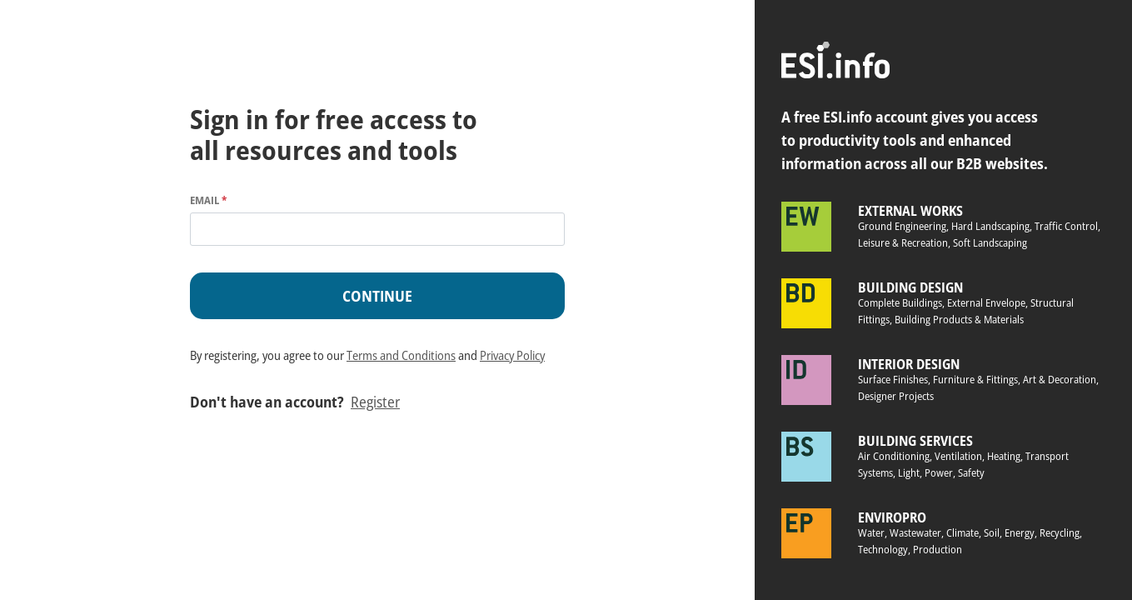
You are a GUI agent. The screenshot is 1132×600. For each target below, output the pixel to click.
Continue (377, 296)
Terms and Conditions (401, 355)
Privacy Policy (512, 355)
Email (208, 200)
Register (375, 402)
